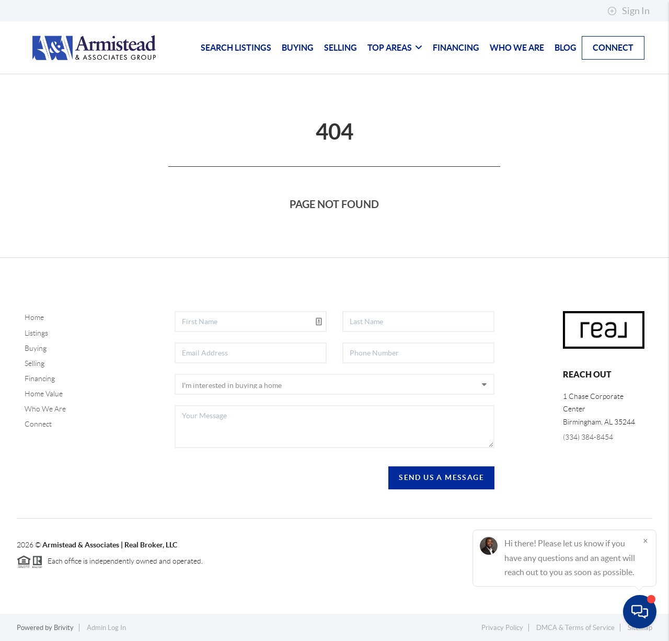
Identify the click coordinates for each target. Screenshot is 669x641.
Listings (36, 333)
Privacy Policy (502, 628)
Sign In (628, 11)
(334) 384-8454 (588, 437)
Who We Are (517, 47)
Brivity (64, 628)
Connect (613, 47)
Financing (456, 47)
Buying (298, 47)
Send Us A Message (441, 477)
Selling (340, 47)
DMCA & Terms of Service (575, 628)
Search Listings (236, 47)
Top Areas (394, 47)
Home (34, 317)
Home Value (44, 394)
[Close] (645, 540)
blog (565, 47)
